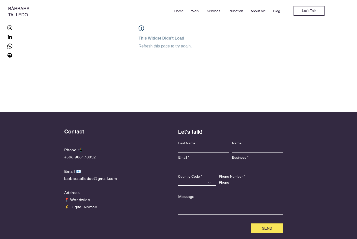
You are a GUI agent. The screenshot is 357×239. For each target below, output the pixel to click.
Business (239, 157)
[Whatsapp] (10, 46)
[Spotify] (10, 55)
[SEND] (267, 228)
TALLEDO (18, 14)
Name (236, 143)
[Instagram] (10, 28)
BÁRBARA (19, 8)
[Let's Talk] (309, 11)
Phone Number (231, 176)
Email (182, 157)
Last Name (186, 143)
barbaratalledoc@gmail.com (90, 178)
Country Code (189, 176)
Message (186, 197)
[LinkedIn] (10, 37)
